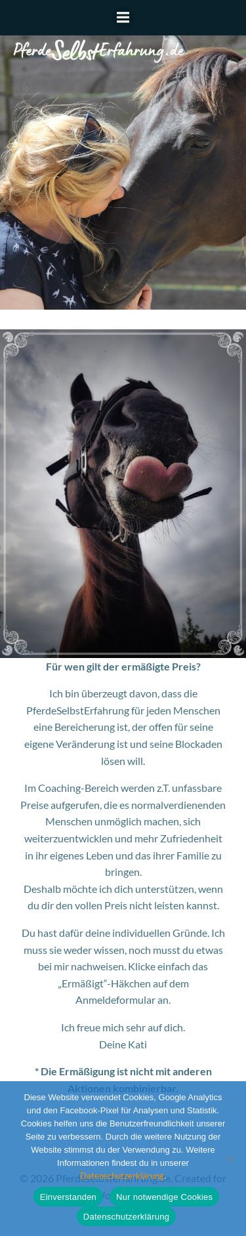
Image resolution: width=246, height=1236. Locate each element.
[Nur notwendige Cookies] (229, 1158)
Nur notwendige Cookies (164, 1197)
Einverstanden (68, 1197)
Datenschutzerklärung (122, 1175)
